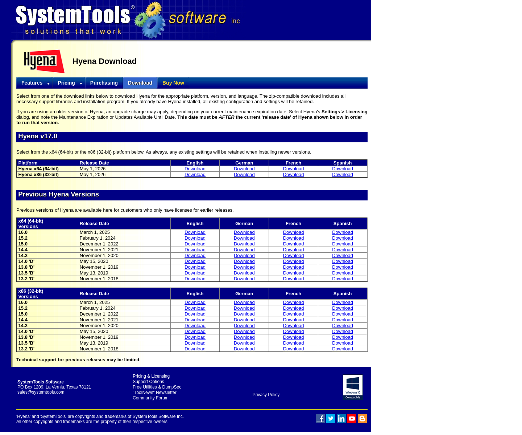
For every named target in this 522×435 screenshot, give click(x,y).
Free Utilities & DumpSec (157, 387)
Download (195, 168)
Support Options (148, 381)
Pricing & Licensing (151, 376)
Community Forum (151, 398)
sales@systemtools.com (41, 392)
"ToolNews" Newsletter (155, 392)
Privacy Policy (265, 394)
